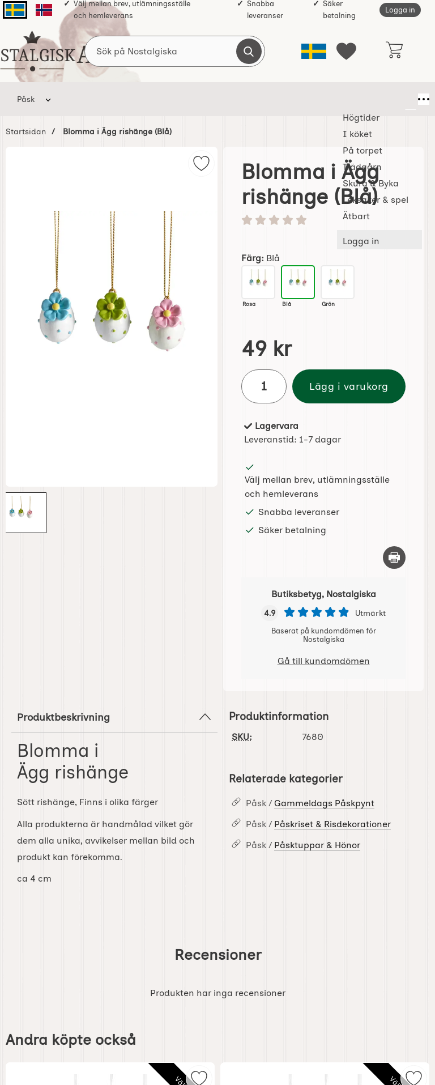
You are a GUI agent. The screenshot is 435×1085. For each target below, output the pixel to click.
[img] (201, 163)
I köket (131, 99)
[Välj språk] (314, 51)
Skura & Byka (293, 99)
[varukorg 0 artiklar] (394, 51)
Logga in (400, 10)
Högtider (82, 99)
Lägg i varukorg (349, 386)
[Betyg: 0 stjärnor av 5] (323, 221)
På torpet (181, 99)
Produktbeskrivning (114, 717)
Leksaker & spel (362, 99)
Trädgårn (237, 99)
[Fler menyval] (410, 99)
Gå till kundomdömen (324, 661)
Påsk (26, 99)
